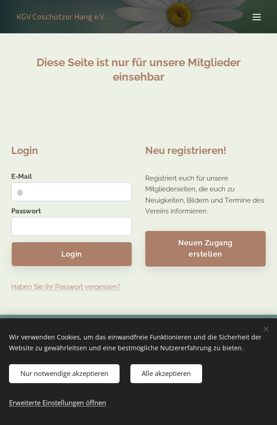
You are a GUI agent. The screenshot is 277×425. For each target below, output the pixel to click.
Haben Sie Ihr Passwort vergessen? (65, 287)
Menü (257, 17)
